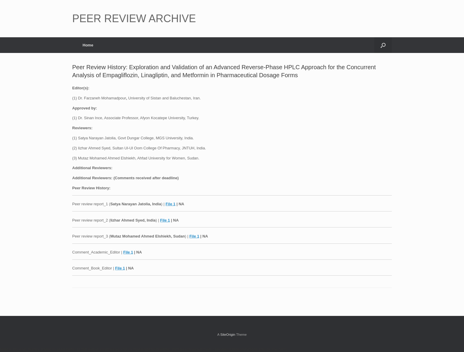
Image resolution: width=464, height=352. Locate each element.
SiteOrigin (227, 334)
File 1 (170, 204)
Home (88, 45)
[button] (383, 45)
